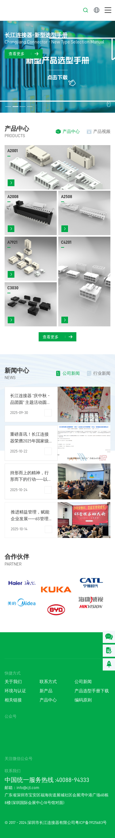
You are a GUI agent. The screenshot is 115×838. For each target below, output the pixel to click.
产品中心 (17, 129)
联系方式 (48, 682)
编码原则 (83, 700)
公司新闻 (83, 682)
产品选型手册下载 (92, 691)
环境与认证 (15, 691)
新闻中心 (17, 370)
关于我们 (13, 682)
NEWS (10, 378)
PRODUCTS (15, 136)
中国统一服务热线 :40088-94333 (47, 780)
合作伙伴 (17, 557)
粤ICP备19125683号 (91, 823)
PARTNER (13, 564)
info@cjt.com (28, 788)
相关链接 (13, 700)
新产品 (46, 691)
